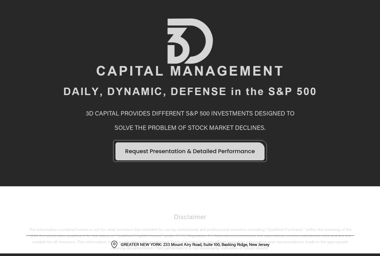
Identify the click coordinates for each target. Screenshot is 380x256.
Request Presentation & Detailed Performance (190, 152)
